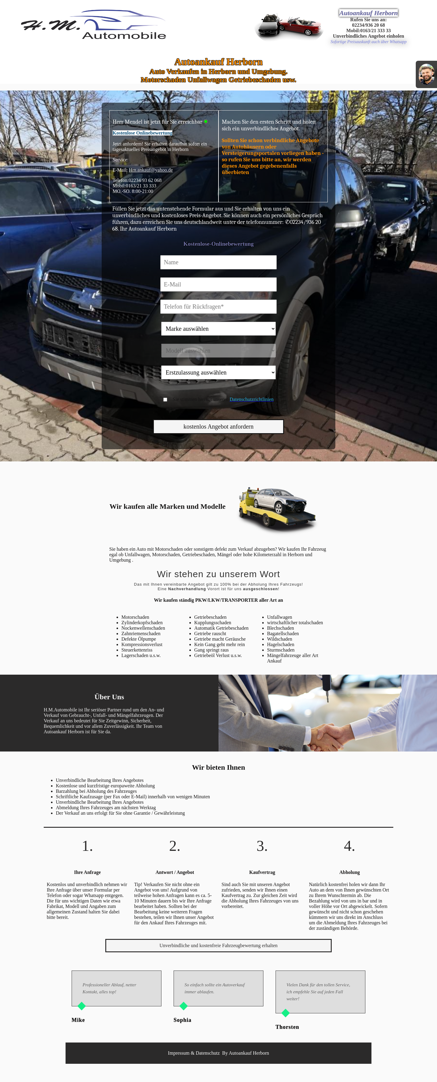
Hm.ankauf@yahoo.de (151, 170)
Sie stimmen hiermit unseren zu (226, 399)
